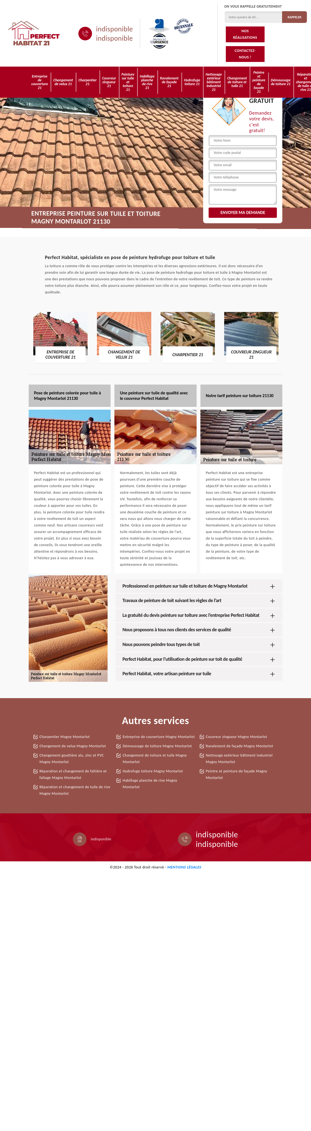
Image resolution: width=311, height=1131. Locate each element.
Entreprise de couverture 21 (39, 82)
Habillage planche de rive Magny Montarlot (150, 783)
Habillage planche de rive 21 (147, 82)
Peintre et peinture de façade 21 (258, 82)
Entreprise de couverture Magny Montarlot (159, 736)
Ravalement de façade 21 (169, 82)
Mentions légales (184, 867)
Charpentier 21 (87, 82)
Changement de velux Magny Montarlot (73, 746)
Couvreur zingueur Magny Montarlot (236, 736)
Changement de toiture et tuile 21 (237, 82)
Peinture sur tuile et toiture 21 (128, 82)
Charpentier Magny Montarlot (65, 736)
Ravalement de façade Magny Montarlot (239, 746)
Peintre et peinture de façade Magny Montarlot (236, 774)
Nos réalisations (245, 34)
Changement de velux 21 (63, 82)
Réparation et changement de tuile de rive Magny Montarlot (75, 790)
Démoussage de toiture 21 (281, 82)
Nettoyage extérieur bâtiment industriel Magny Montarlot (239, 758)
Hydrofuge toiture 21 (192, 82)
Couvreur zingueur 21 (109, 82)
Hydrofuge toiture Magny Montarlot (153, 771)
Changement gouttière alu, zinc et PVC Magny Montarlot (72, 758)
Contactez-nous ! (245, 53)
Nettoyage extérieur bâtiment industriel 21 (214, 82)
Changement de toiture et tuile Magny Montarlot (155, 758)
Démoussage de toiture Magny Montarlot (157, 746)
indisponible (114, 29)
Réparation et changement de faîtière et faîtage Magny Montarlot (73, 774)
